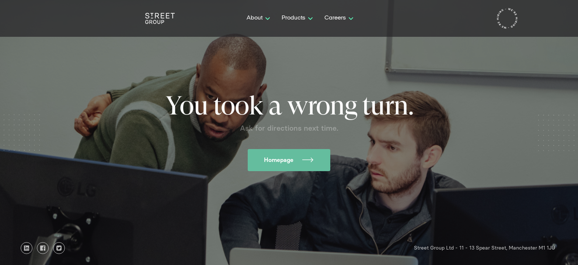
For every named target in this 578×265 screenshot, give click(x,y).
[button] (258, 18)
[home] (160, 18)
